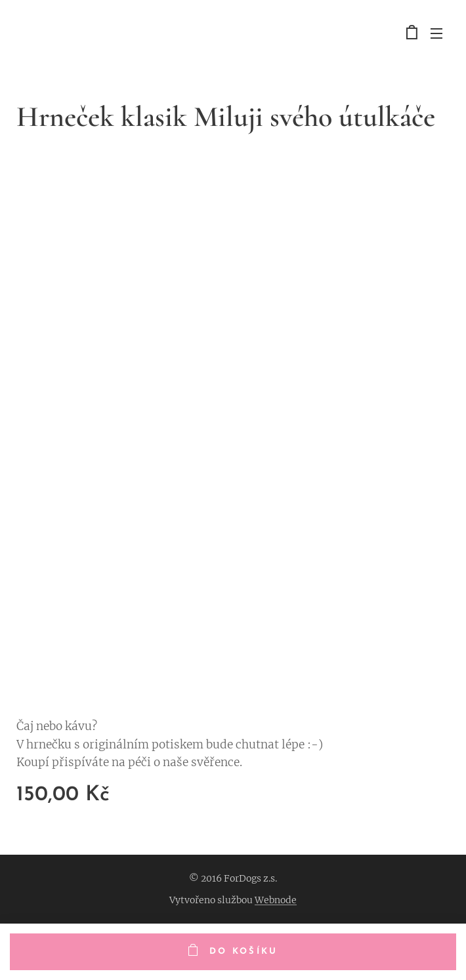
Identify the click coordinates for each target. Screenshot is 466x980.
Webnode (276, 900)
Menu (436, 33)
